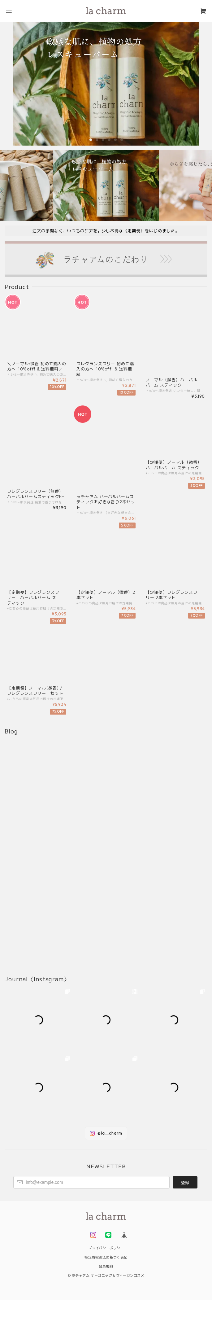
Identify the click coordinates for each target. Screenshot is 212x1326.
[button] (90, 139)
